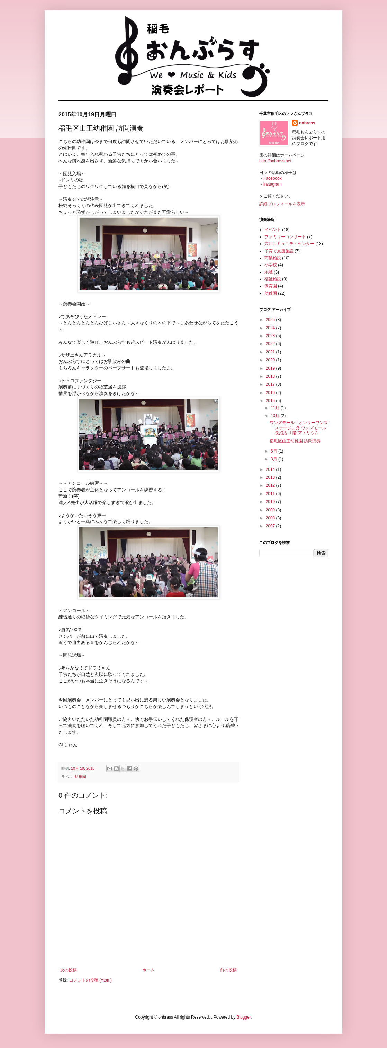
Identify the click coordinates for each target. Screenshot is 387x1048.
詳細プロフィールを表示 (282, 203)
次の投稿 (68, 970)
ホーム (148, 970)
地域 (268, 272)
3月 (274, 459)
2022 (271, 343)
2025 (271, 319)
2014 (271, 469)
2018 (271, 376)
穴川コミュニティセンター (289, 243)
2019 (271, 368)
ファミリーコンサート (285, 236)
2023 (271, 335)
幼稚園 (80, 776)
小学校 (270, 264)
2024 (271, 327)
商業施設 (272, 258)
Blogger (243, 1017)
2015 (271, 400)
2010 (271, 501)
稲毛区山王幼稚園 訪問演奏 (295, 441)
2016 (271, 392)
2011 (271, 493)
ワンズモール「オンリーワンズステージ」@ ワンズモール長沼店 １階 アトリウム (299, 427)
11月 (276, 407)
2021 (271, 352)
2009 (271, 510)
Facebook (272, 178)
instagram (272, 184)
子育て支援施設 (279, 251)
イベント (272, 229)
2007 (271, 525)
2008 (271, 518)
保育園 (270, 286)
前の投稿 (228, 970)
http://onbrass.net (275, 161)
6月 (274, 451)
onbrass (307, 122)
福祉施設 (272, 279)
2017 (271, 384)
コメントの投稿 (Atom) (90, 980)
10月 (276, 415)
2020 (271, 360)
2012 (271, 485)
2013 (271, 477)
